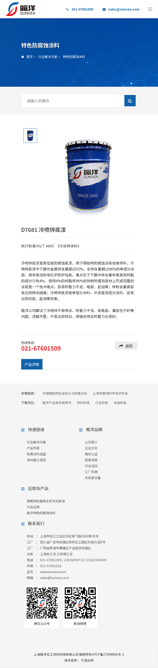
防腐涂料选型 (36, 454)
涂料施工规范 (36, 460)
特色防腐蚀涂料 (74, 56)
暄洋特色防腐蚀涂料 (41, 513)
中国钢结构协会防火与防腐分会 (65, 393)
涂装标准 (120, 402)
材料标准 (83, 402)
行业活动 (91, 466)
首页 (27, 56)
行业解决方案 (47, 56)
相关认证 (91, 454)
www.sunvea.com (53, 571)
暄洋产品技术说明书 (57, 402)
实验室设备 (93, 477)
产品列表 (33, 448)
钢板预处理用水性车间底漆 (46, 501)
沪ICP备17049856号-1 (108, 654)
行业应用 (33, 507)
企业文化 (91, 448)
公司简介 (91, 442)
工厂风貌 (91, 471)
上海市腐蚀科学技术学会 (110, 393)
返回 (126, 345)
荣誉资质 (91, 460)
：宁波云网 (79, 660)
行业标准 (101, 402)
